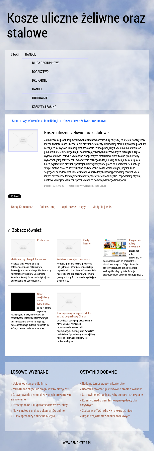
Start (15, 121)
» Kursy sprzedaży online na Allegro (33, 416)
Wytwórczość (31, 121)
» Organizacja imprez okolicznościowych (105, 416)
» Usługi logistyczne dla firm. (29, 383)
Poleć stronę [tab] (47, 207)
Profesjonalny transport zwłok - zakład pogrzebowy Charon (74, 314)
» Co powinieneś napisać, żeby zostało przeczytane (111, 394)
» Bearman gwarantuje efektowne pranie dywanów (111, 389)
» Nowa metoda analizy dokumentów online (38, 410)
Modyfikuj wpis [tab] (101, 207)
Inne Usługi (51, 121)
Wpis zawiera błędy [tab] (74, 207)
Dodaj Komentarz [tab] (22, 207)
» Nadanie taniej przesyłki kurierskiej (102, 383)
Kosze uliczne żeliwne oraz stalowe (84, 121)
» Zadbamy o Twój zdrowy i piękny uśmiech (106, 410)
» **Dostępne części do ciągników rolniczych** (40, 389)
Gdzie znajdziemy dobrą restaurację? (43, 298)
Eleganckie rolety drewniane (135, 243)
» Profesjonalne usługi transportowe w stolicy (39, 405)
